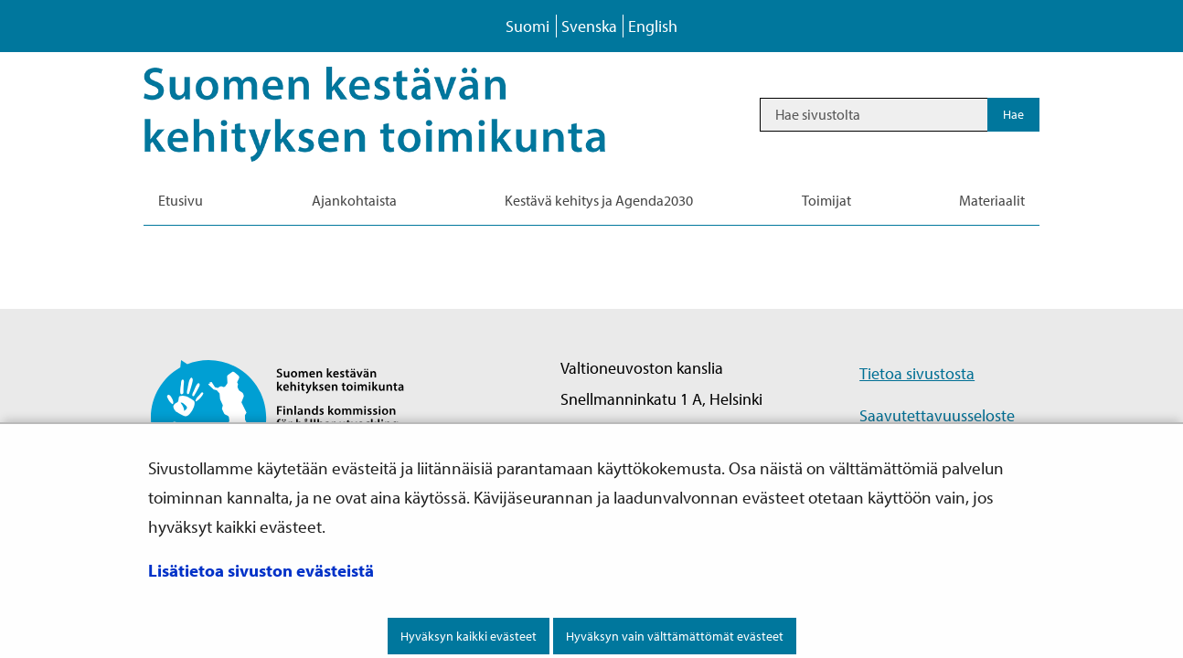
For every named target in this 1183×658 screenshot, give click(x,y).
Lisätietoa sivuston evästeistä (261, 570)
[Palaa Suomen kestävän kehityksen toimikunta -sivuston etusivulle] (293, 416)
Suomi (527, 26)
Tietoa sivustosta (917, 373)
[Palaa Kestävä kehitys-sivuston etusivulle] (400, 114)
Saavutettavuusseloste (937, 415)
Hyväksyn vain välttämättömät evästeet (674, 636)
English (652, 26)
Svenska (589, 26)
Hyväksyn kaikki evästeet (468, 636)
